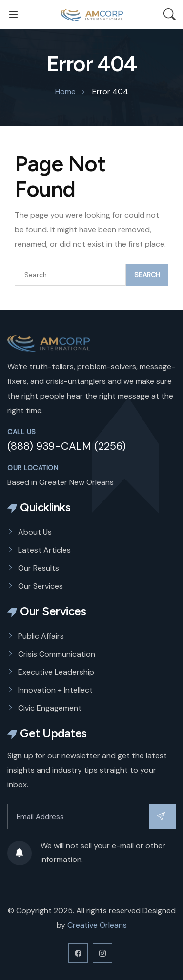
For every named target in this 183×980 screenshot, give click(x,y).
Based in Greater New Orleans (60, 482)
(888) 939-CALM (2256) (66, 446)
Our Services (40, 586)
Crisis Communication (56, 654)
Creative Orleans (97, 925)
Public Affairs (41, 636)
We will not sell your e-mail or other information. (86, 852)
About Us (35, 532)
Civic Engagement (49, 708)
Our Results (38, 568)
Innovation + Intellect (55, 690)
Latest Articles (44, 550)
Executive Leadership (56, 672)
